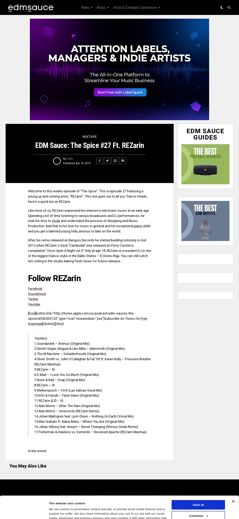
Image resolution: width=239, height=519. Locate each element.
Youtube (34, 304)
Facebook (35, 289)
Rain (77, 406)
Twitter (33, 299)
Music (101, 7)
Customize (198, 494)
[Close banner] (233, 480)
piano (138, 226)
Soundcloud (37, 294)
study (56, 221)
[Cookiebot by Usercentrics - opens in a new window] (24, 512)
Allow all (198, 483)
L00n (70, 158)
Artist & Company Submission (135, 7)
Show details (57, 511)
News (85, 7)
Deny (198, 505)
